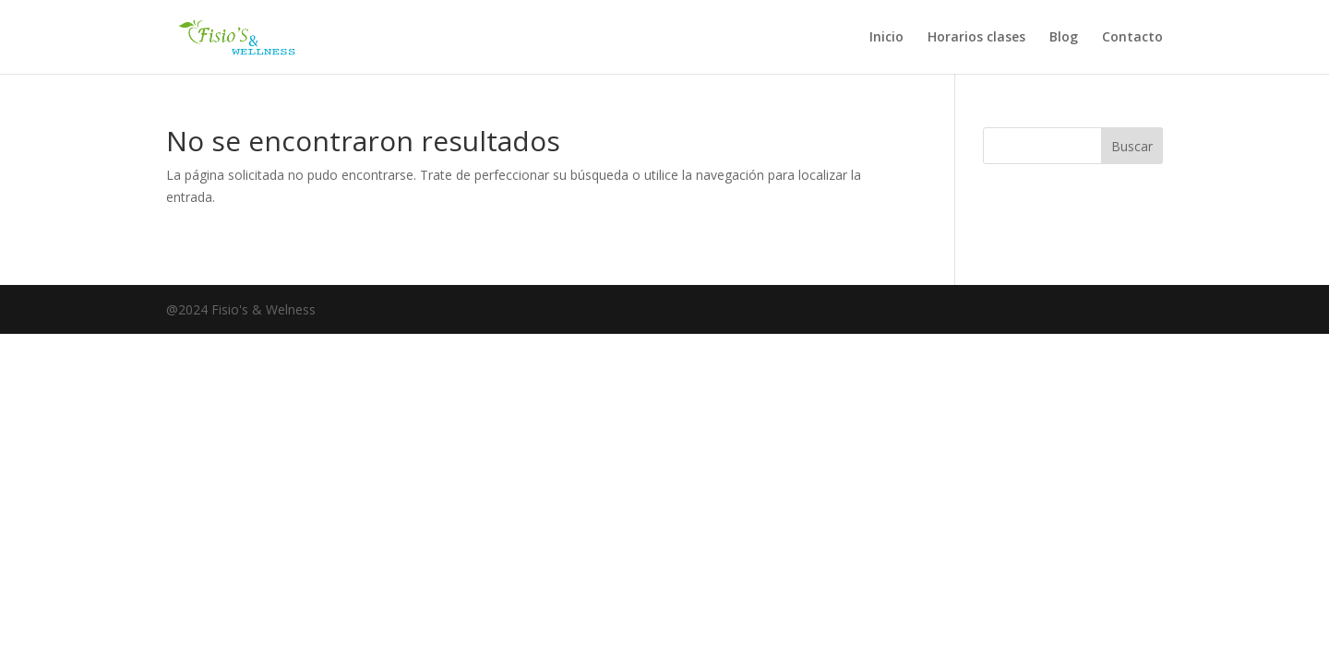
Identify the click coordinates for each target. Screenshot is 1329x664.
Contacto (1132, 37)
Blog (1063, 37)
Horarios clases (976, 37)
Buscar (1132, 146)
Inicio (886, 37)
